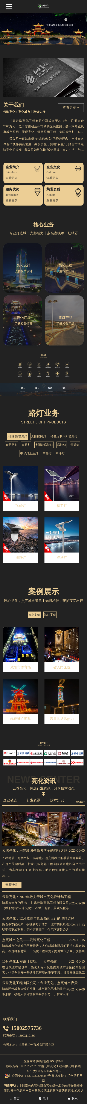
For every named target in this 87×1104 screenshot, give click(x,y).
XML (60, 1061)
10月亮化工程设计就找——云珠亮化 (29, 961)
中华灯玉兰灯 (29, 453)
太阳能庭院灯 (44, 444)
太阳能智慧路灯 (17, 436)
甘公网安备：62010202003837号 (28, 1076)
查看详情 (11, 884)
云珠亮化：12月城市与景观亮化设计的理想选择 (38, 918)
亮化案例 (34, 614)
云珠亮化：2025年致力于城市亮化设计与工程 (36, 897)
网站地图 (43, 1061)
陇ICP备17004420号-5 (46, 1071)
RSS (53, 1061)
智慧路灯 (12, 444)
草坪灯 (60, 453)
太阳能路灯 (38, 436)
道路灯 (26, 444)
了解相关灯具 (23, 323)
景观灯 (74, 444)
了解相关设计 (23, 271)
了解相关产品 (65, 323)
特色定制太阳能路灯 (64, 436)
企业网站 (29, 1061)
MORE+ (80, 801)
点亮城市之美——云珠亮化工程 (26, 940)
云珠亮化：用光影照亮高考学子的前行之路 (34, 850)
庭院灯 (61, 444)
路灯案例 (50, 614)
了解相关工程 (65, 271)
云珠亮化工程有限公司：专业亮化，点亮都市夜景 (40, 983)
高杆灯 (47, 453)
